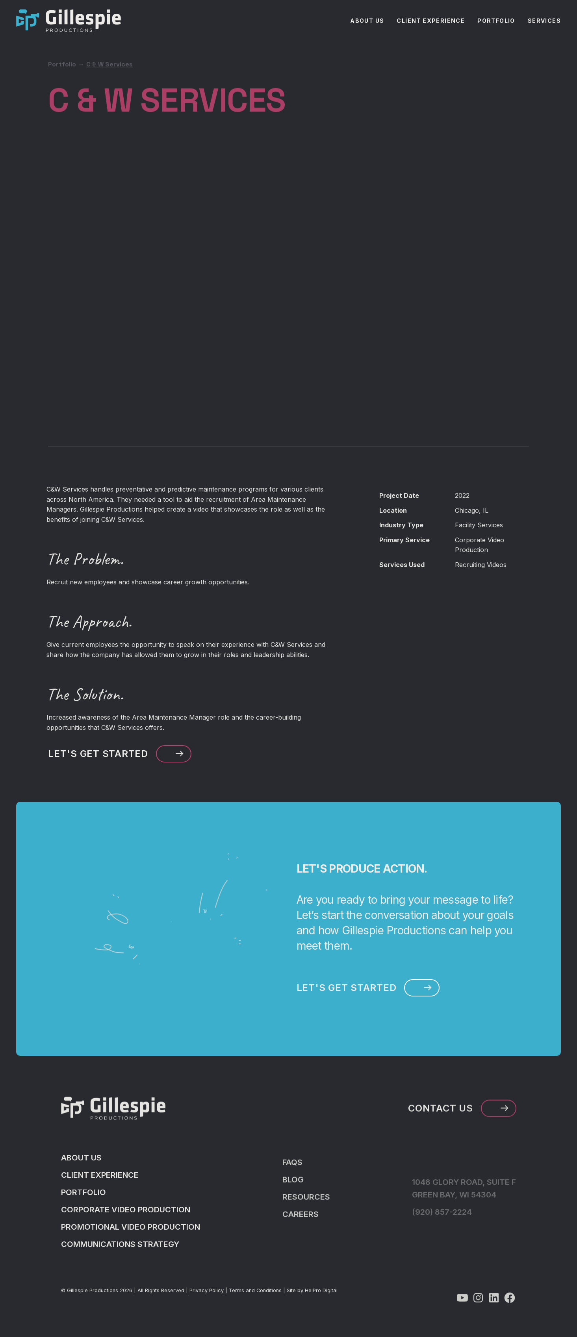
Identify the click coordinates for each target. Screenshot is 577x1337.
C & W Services (109, 46)
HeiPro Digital (321, 1295)
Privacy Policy (206, 1295)
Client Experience (100, 1179)
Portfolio (62, 46)
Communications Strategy (120, 1249)
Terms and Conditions (255, 1295)
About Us (81, 1162)
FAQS (292, 1175)
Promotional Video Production (130, 1231)
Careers (300, 1227)
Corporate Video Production (125, 1214)
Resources (306, 1209)
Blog (293, 1192)
